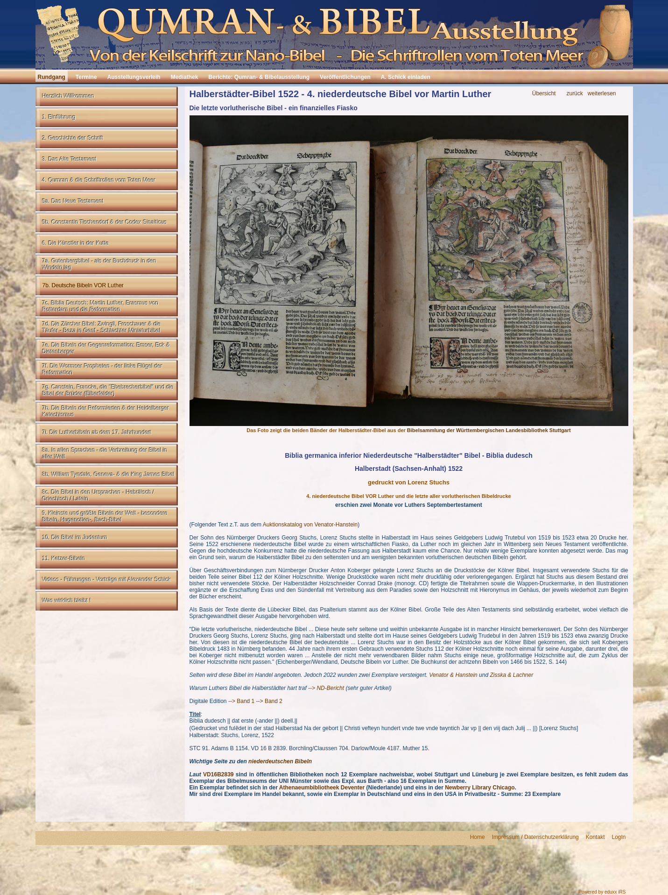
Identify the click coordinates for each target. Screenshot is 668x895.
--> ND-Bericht (326, 688)
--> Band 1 (241, 701)
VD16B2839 (218, 774)
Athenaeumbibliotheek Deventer (322, 787)
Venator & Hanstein (453, 675)
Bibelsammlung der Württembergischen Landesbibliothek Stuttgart (489, 430)
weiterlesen (602, 94)
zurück (574, 94)
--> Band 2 (269, 701)
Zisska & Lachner (511, 675)
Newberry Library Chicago (479, 787)
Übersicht (544, 94)
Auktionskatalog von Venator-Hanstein (310, 524)
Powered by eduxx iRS (602, 892)
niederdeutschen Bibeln (280, 761)
